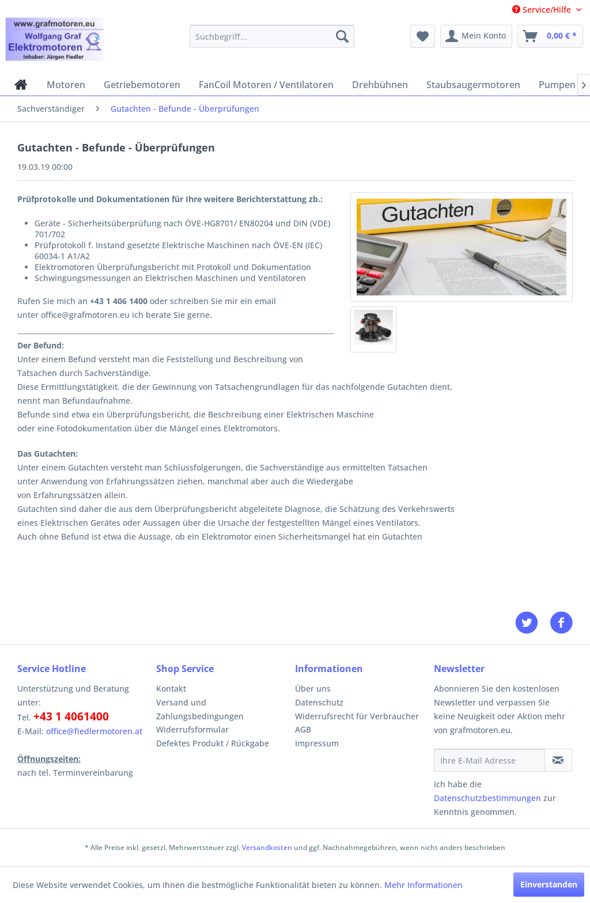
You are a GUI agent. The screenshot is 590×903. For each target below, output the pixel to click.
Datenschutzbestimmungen (487, 797)
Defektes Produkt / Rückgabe (212, 743)
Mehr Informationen (423, 884)
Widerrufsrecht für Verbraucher (357, 716)
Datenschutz (319, 702)
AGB (303, 729)
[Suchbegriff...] (272, 36)
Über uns (313, 688)
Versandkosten (267, 847)
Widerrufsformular (192, 729)
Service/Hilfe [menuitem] (542, 9)
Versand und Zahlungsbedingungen (200, 709)
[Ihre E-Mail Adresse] (489, 760)
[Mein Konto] (476, 36)
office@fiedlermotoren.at (94, 731)
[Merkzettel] (422, 36)
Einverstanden (548, 884)
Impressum (317, 743)
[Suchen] (342, 36)
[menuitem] (272, 36)
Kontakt (171, 688)
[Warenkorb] (550, 36)
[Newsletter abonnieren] (558, 760)
